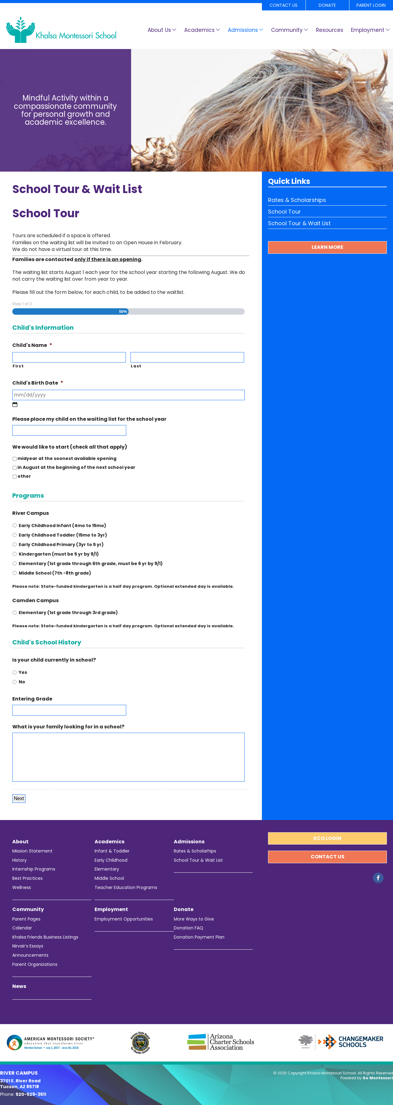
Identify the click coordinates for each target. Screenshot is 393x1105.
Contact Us (284, 5)
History (19, 860)
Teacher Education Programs (126, 887)
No (22, 682)
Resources (329, 30)
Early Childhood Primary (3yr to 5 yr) (61, 544)
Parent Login (371, 5)
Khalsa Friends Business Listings (45, 937)
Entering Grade (32, 699)
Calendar (22, 928)
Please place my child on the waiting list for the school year (89, 419)
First (18, 366)
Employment (367, 30)
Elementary (107, 869)
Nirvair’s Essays (27, 946)
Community (287, 30)
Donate (327, 5)
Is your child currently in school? (54, 660)
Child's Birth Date (37, 383)
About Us (159, 30)
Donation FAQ (188, 928)
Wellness (21, 887)
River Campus (30, 513)
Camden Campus (35, 601)
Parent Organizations (34, 964)
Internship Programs (33, 869)
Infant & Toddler (112, 851)
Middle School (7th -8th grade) (55, 573)
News (19, 986)
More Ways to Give (194, 919)
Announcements (30, 955)
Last (136, 366)
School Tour (284, 211)
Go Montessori (378, 1077)
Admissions (243, 30)
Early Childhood (111, 860)
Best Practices (27, 878)
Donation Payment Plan (199, 937)
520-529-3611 (31, 1094)
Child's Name (32, 345)
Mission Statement (32, 851)
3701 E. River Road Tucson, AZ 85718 (20, 1084)
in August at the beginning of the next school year (76, 467)
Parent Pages (26, 919)
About (20, 841)
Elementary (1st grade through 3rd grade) (68, 612)
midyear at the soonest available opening (67, 458)
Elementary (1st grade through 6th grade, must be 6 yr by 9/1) (91, 563)
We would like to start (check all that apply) (69, 447)
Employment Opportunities (124, 919)
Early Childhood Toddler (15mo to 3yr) (63, 535)
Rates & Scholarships (297, 200)
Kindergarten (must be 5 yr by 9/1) (59, 554)
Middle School (109, 878)
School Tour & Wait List (299, 223)
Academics (199, 30)
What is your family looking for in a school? (68, 727)
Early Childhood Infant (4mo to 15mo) (62, 525)
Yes (23, 672)
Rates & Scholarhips (195, 851)
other (24, 476)
